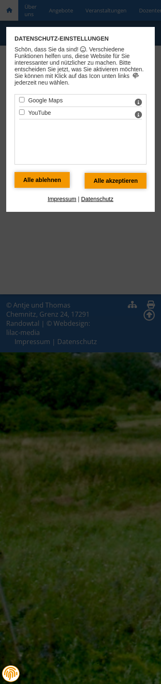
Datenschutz (97, 199)
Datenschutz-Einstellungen (62, 38)
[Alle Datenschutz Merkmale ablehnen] (42, 180)
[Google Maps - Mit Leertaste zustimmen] (21, 99)
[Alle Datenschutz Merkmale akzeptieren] (115, 181)
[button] (10, 673)
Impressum (62, 199)
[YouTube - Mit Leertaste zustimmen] (21, 112)
